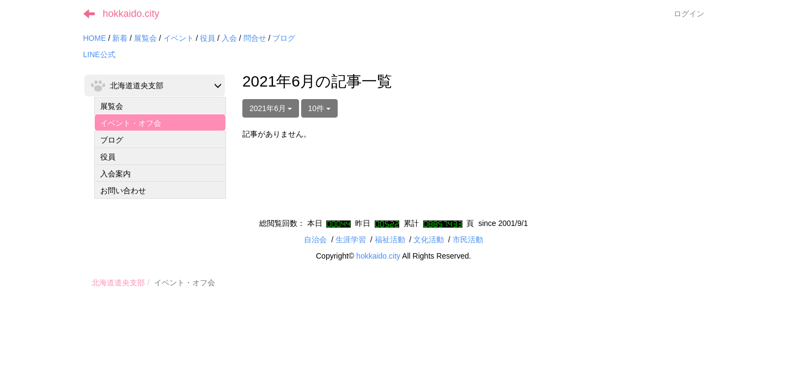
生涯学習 (350, 239)
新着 (119, 38)
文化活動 (428, 239)
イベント (178, 38)
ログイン (689, 13)
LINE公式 (99, 54)
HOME (94, 38)
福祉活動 (390, 239)
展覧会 (145, 38)
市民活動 (468, 239)
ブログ (283, 38)
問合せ (254, 38)
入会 (229, 38)
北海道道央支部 (118, 282)
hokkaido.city (131, 13)
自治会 (315, 239)
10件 (319, 108)
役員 (207, 38)
